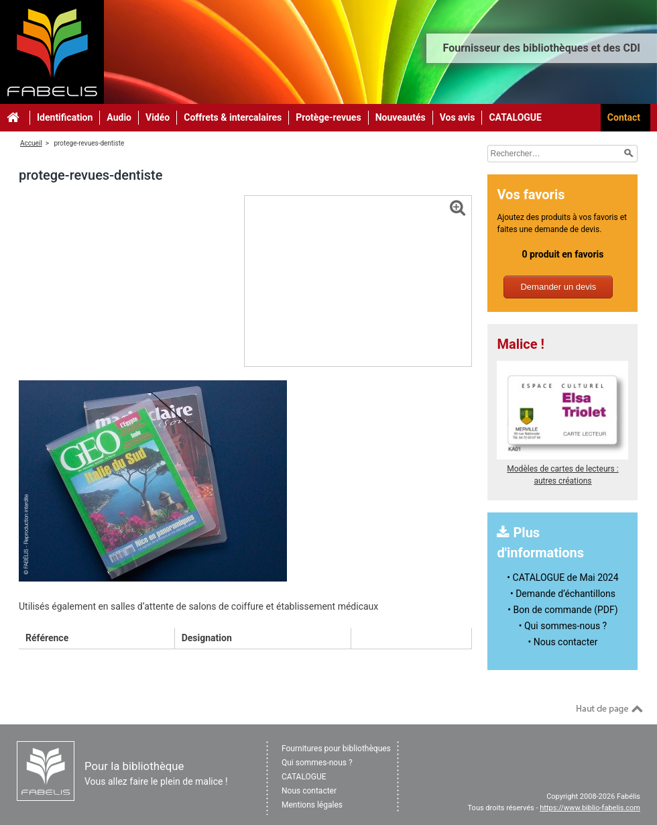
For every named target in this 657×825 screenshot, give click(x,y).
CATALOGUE (515, 117)
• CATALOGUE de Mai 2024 (562, 577)
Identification (65, 117)
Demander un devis (558, 287)
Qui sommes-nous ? (317, 762)
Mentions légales (312, 805)
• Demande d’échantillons (562, 593)
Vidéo (157, 117)
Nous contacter (309, 790)
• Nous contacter (563, 642)
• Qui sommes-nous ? (563, 625)
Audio (119, 117)
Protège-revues (328, 117)
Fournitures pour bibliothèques (336, 748)
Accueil (31, 143)
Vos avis (457, 117)
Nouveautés (400, 117)
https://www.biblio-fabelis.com (590, 808)
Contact (623, 117)
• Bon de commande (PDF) (562, 609)
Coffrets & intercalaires (233, 117)
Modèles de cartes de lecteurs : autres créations (562, 469)
